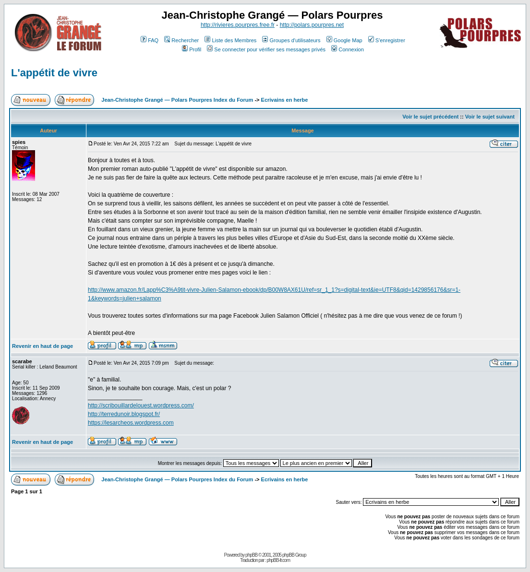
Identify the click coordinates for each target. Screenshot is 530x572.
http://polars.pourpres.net (312, 25)
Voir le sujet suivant (490, 116)
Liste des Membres (230, 40)
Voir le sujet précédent (430, 116)
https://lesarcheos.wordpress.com (131, 422)
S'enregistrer (386, 40)
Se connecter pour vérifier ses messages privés (266, 49)
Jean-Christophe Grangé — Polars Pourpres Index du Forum (177, 100)
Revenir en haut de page (42, 346)
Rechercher (181, 40)
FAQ (149, 40)
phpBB (251, 555)
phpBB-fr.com (278, 560)
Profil (191, 49)
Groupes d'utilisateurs (291, 40)
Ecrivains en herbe (284, 100)
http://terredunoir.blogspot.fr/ (124, 414)
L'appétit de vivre (54, 73)
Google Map (344, 40)
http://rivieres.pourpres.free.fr (238, 25)
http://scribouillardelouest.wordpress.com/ (141, 405)
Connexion (347, 49)
